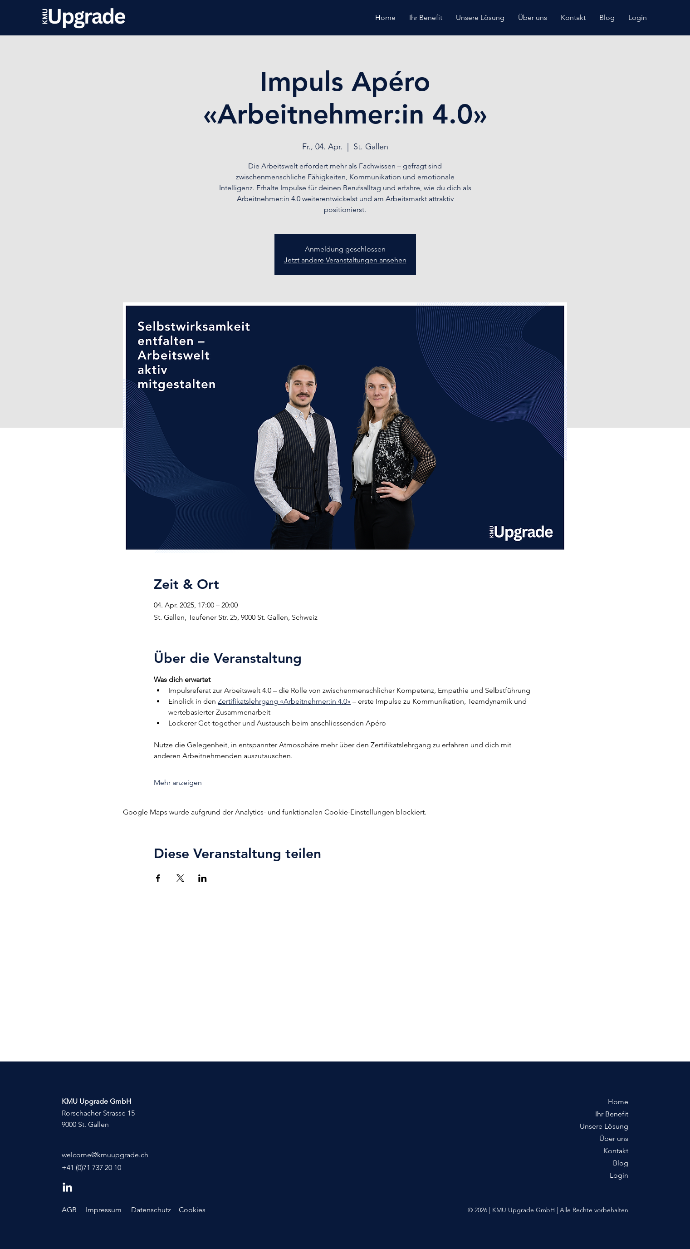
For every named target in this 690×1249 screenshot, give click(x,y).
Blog (620, 1163)
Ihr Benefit (611, 1114)
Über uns (613, 1138)
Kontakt (615, 1150)
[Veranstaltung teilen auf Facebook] (158, 878)
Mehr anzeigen (178, 782)
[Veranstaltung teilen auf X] (180, 878)
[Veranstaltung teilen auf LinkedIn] (202, 878)
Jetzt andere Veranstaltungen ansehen (345, 260)
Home (618, 1101)
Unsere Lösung (604, 1126)
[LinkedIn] (67, 1188)
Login (619, 1175)
